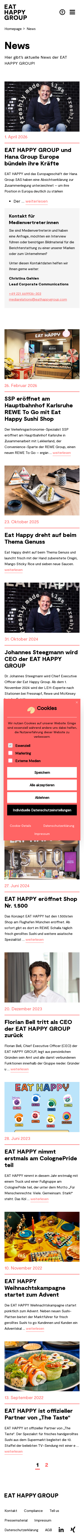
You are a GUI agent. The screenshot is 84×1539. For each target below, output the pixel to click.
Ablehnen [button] (42, 797)
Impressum (42, 834)
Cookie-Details (20, 825)
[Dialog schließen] (76, 702)
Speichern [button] (42, 772)
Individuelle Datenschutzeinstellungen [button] (42, 810)
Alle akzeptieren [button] (42, 785)
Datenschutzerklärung (58, 825)
